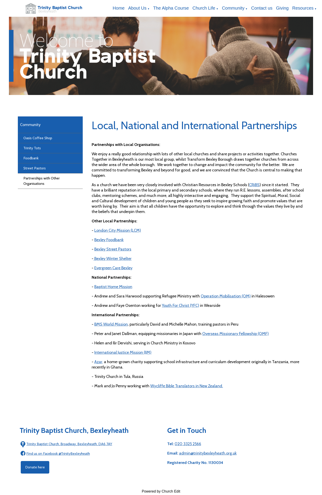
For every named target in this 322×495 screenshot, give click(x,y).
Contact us (261, 8)
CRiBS (254, 184)
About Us (137, 8)
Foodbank (31, 158)
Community (233, 8)
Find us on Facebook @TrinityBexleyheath (58, 453)
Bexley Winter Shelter (112, 258)
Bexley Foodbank (109, 239)
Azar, (98, 361)
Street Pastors (34, 168)
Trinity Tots (32, 148)
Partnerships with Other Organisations (41, 181)
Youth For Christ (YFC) (180, 305)
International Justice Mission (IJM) (122, 352)
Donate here (35, 467)
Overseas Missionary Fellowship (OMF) (235, 333)
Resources (303, 8)
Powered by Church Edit (161, 491)
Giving (282, 8)
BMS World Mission (111, 324)
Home (118, 8)
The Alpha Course (171, 8)
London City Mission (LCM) (117, 230)
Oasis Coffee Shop (37, 138)
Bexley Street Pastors (112, 249)
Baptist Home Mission (113, 286)
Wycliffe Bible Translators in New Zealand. (186, 385)
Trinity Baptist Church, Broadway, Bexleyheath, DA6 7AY (69, 444)
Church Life (203, 8)
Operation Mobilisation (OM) (226, 296)
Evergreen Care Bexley (113, 267)
